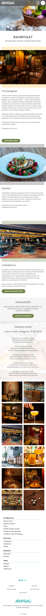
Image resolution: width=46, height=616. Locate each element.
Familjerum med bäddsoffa (12, 531)
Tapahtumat (7, 569)
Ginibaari (6, 564)
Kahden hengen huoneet (11, 529)
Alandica (6, 556)
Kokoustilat (7, 554)
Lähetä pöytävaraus (23, 316)
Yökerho (6, 566)
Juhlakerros (7, 544)
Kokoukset (7, 551)
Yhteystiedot (23, 592)
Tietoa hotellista (11, 589)
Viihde (5, 560)
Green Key (34, 586)
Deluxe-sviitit (7, 521)
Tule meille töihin (34, 589)
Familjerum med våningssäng (13, 534)
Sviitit (5, 526)
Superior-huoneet (9, 524)
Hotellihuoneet (8, 518)
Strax (24, 613)
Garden (5, 546)
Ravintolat (7, 538)
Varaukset (11, 586)
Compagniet (7, 541)
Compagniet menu (11, 141)
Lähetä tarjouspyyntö (13, 291)
